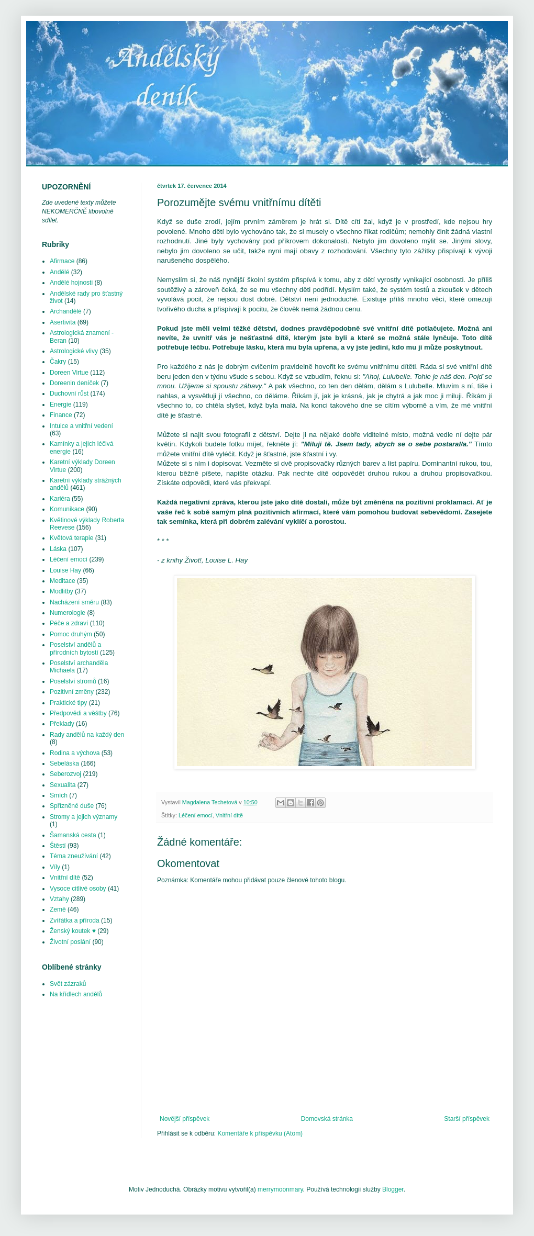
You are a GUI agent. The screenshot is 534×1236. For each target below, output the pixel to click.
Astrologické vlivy (74, 351)
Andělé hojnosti (71, 282)
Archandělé (66, 311)
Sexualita (62, 785)
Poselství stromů (73, 681)
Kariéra (60, 498)
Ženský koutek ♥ (73, 931)
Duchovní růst (69, 393)
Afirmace (62, 261)
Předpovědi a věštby (78, 713)
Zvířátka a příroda (74, 920)
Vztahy (59, 899)
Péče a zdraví (69, 623)
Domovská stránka (327, 1118)
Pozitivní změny (72, 691)
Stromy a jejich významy (83, 817)
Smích (59, 795)
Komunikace (67, 509)
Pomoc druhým (71, 634)
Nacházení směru (74, 602)
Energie (60, 404)
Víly (55, 867)
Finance (61, 415)
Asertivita (62, 322)
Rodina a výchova (74, 753)
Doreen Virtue (69, 372)
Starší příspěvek (467, 1118)
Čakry (58, 361)
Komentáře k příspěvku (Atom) (260, 1133)
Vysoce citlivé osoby (78, 888)
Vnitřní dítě (229, 815)
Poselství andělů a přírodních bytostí (75, 648)
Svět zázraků (68, 983)
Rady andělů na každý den (87, 734)
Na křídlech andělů (76, 994)
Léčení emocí (196, 815)
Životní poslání (70, 942)
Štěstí (58, 845)
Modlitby (61, 591)
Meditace (62, 581)
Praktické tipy (68, 702)
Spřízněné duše (72, 806)
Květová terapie (71, 538)
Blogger (393, 1189)
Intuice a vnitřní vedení (81, 426)
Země (58, 909)
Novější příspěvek (184, 1118)
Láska (58, 549)
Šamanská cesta (73, 835)
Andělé (59, 272)
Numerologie (67, 612)
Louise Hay (65, 570)
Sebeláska (64, 763)
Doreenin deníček (74, 383)
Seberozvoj (65, 774)
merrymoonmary (280, 1189)
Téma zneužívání (74, 856)
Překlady (62, 723)
